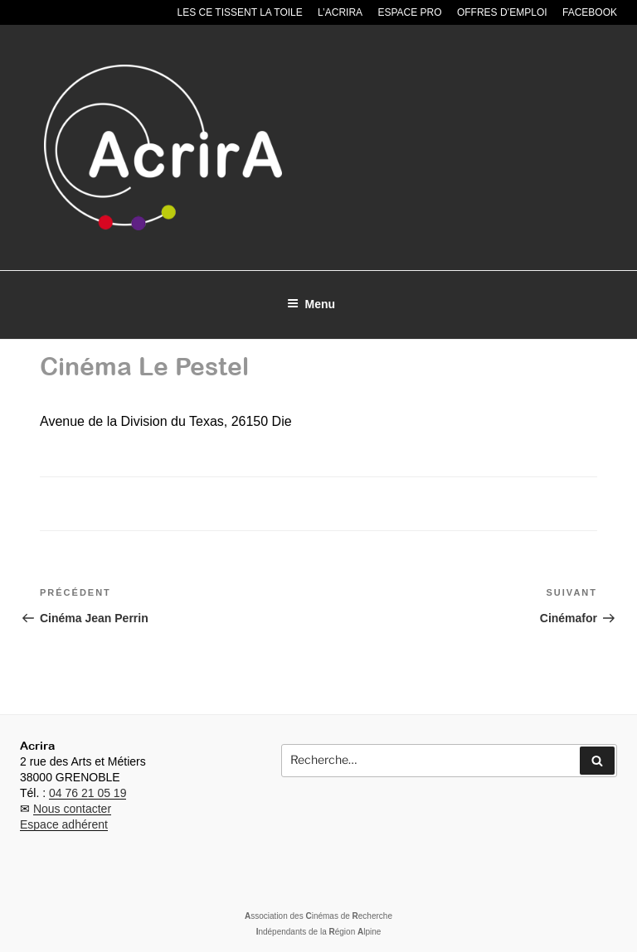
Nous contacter (72, 808)
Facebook (589, 12)
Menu (311, 304)
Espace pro (409, 12)
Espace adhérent (64, 824)
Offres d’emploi (502, 12)
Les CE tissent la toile (240, 12)
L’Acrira (340, 12)
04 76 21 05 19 (87, 793)
